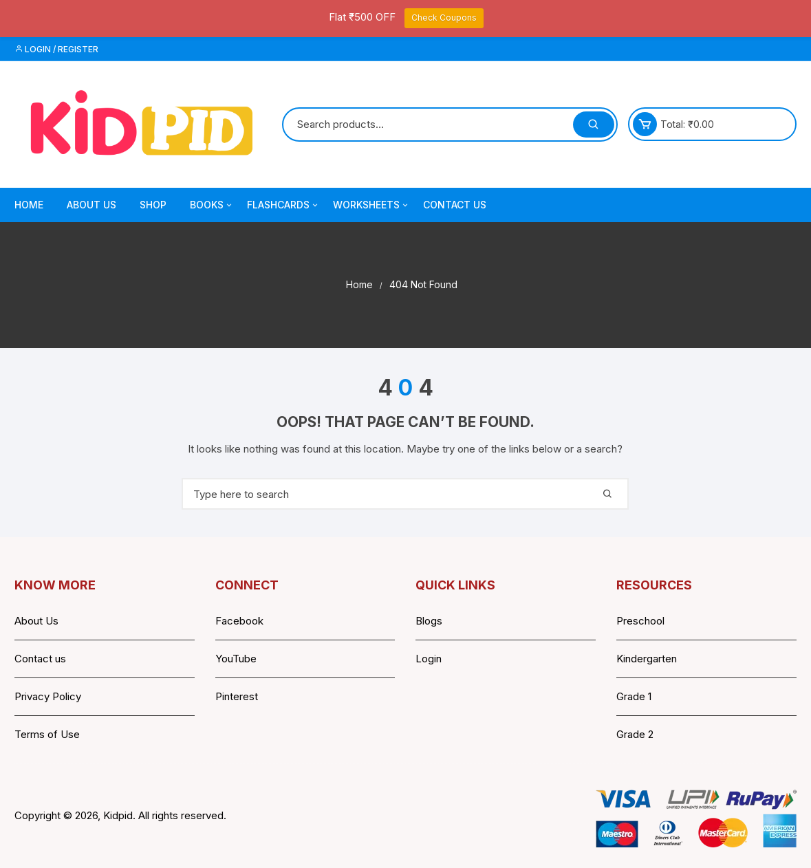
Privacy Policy (47, 696)
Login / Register (56, 49)
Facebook (239, 620)
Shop (153, 204)
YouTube (236, 658)
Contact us (40, 658)
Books (212, 205)
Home (28, 204)
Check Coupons (444, 17)
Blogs (428, 620)
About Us (91, 204)
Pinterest (236, 696)
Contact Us (454, 204)
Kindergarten (646, 658)
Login (428, 658)
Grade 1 (633, 696)
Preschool (640, 620)
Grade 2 (634, 734)
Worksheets (371, 205)
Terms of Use (47, 734)
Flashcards (283, 205)
